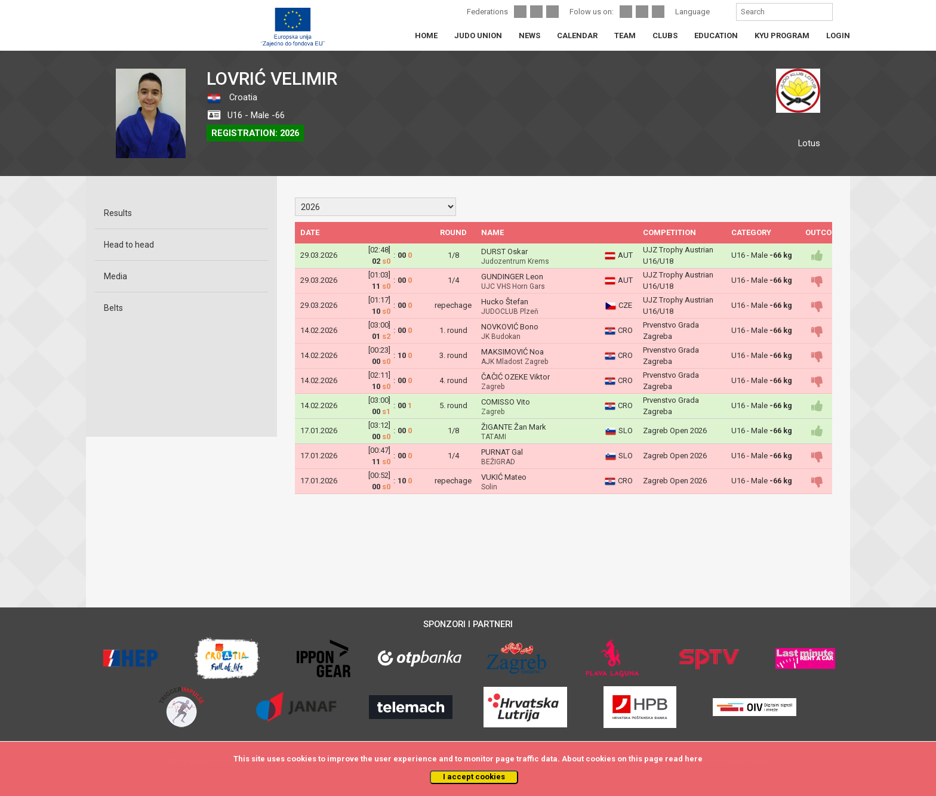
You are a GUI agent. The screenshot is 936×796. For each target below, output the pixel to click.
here (694, 758)
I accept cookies (474, 776)
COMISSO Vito (505, 401)
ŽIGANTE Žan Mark (513, 426)
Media (115, 276)
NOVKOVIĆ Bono (509, 326)
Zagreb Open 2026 (675, 430)
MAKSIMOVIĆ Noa (512, 351)
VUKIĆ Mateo (503, 477)
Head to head (129, 244)
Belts (113, 308)
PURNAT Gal (502, 452)
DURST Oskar (504, 251)
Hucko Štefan (504, 301)
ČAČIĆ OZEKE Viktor (515, 376)
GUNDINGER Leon (512, 276)
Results (118, 213)
